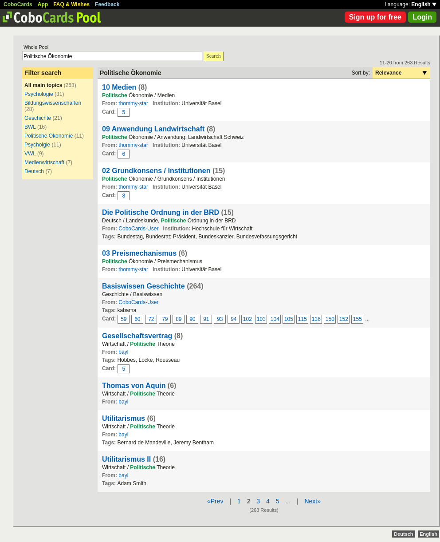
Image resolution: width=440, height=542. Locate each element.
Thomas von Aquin (133, 385)
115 (302, 319)
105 (288, 319)
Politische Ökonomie (48, 136)
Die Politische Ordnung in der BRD (160, 212)
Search (213, 56)
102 (247, 319)
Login (422, 17)
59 (123, 319)
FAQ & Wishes (71, 4)
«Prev (215, 501)
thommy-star (133, 103)
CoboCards (18, 4)
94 (233, 319)
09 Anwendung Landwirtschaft (153, 129)
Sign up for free (375, 17)
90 (192, 319)
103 (261, 319)
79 (165, 319)
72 (151, 319)
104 (275, 319)
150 (330, 319)
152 (343, 319)
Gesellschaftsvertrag (137, 336)
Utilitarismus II (126, 459)
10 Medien (119, 87)
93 (220, 319)
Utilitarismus (123, 418)
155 (357, 319)
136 (316, 319)
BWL (30, 127)
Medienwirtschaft (44, 162)
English (423, 4)
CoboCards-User (138, 229)
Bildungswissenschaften (52, 103)
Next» (312, 501)
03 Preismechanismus (139, 253)
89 (178, 319)
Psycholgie (37, 145)
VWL (30, 153)
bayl (123, 352)
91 (206, 319)
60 (137, 319)
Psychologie (38, 94)
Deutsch (34, 171)
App (43, 4)
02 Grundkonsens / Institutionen (156, 170)
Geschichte (37, 118)
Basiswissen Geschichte (143, 286)
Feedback (107, 4)
